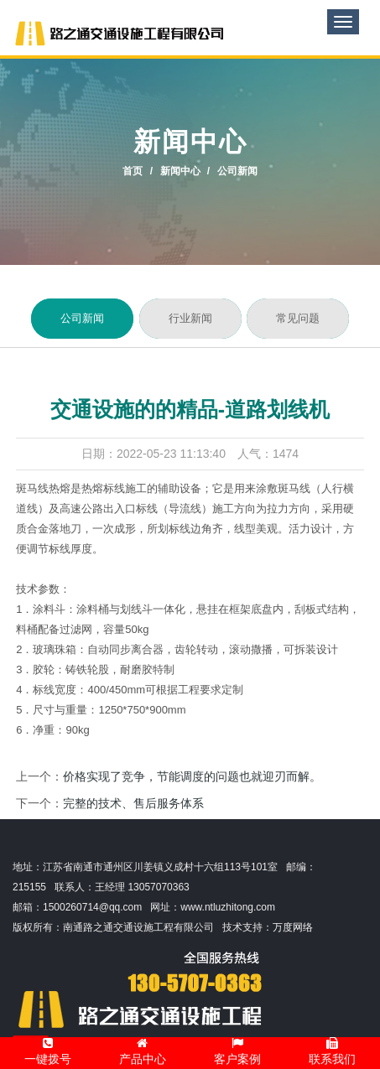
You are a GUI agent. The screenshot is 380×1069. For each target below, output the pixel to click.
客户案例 (237, 1051)
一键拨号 (47, 1051)
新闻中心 (180, 171)
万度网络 (293, 927)
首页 (132, 171)
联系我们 (332, 1051)
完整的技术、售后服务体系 (133, 803)
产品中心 (142, 1051)
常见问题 (298, 318)
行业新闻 (190, 318)
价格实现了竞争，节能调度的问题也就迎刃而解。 (192, 776)
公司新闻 (82, 318)
